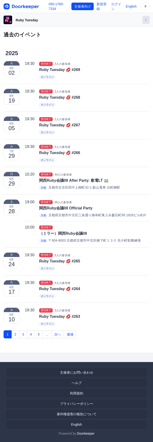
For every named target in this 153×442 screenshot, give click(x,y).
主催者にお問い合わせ (76, 372)
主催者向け (82, 6)
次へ (57, 334)
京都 (43, 187)
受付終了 (46, 63)
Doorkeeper (85, 433)
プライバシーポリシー (76, 404)
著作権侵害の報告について (77, 414)
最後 (70, 334)
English (131, 6)
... (47, 334)
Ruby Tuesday (27, 20)
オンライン (47, 77)
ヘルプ (77, 383)
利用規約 (76, 393)
